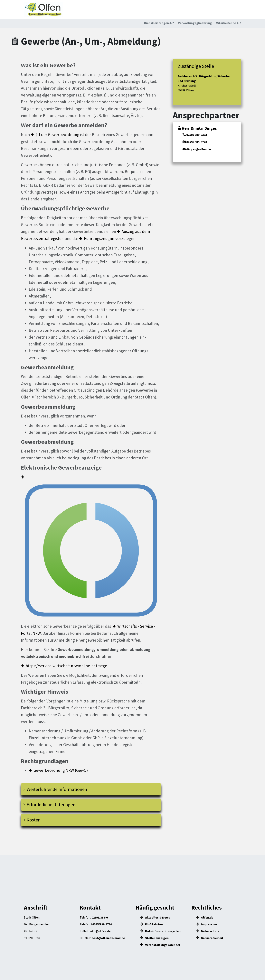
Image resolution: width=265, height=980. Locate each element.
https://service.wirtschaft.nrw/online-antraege (66, 665)
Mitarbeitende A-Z (228, 23)
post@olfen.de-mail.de (108, 938)
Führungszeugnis (99, 238)
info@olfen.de (100, 931)
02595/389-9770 (101, 924)
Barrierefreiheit (209, 938)
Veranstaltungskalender (160, 945)
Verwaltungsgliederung (195, 23)
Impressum (206, 924)
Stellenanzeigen (154, 938)
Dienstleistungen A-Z (159, 23)
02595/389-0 (99, 917)
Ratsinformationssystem (160, 931)
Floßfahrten (151, 924)
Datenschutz (207, 931)
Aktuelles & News (155, 917)
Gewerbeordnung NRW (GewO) (60, 770)
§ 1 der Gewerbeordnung (57, 134)
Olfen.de (204, 917)
